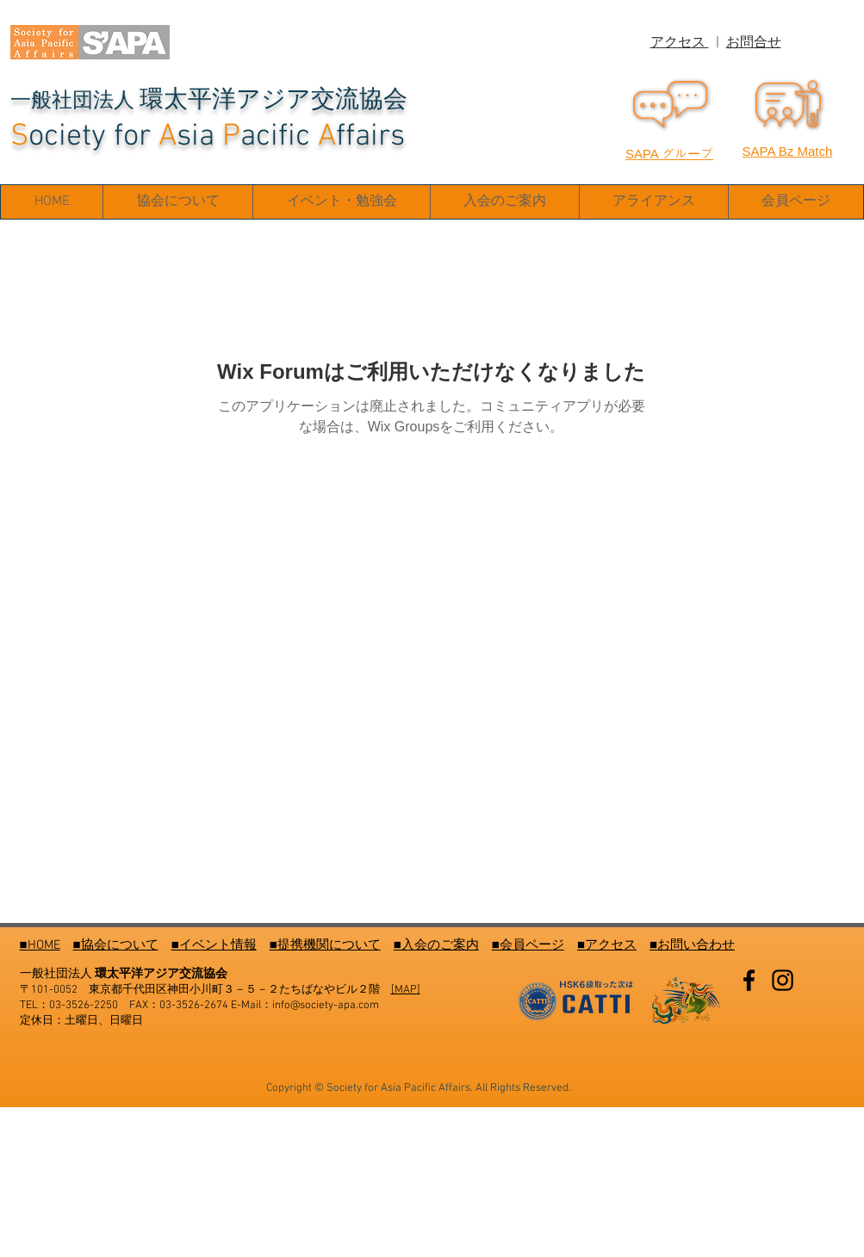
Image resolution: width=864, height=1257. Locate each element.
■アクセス (607, 945)
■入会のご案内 (436, 945)
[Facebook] (749, 980)
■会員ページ (528, 945)
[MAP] (405, 990)
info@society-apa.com (325, 1005)
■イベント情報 (214, 945)
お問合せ (753, 43)
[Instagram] (782, 980)
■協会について (116, 945)
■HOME (40, 945)
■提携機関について (325, 945)
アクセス (679, 43)
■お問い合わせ (692, 945)
